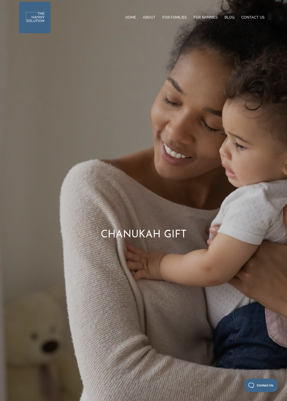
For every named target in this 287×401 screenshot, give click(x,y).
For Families (174, 17)
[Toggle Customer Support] (261, 385)
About (149, 17)
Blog (229, 17)
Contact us (253, 17)
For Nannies (206, 17)
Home (130, 17)
